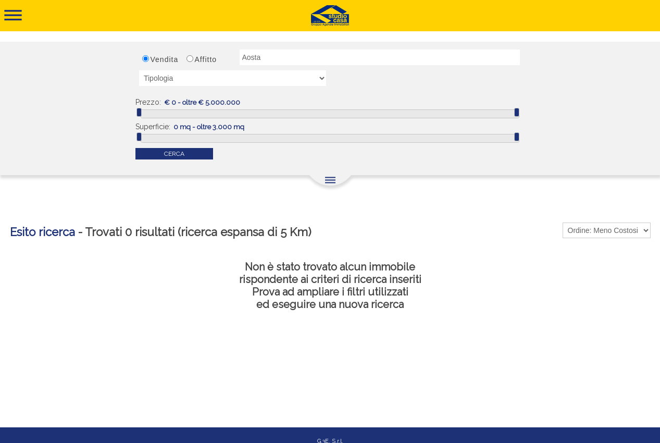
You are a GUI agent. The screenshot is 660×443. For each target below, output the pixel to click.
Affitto (206, 59)
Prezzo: (148, 102)
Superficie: (152, 126)
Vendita (165, 59)
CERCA (174, 153)
